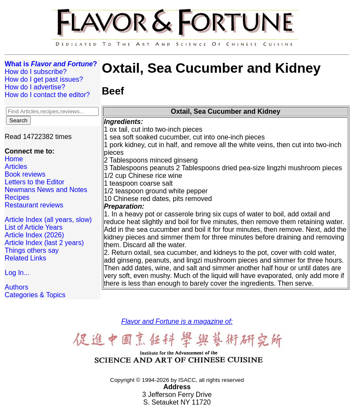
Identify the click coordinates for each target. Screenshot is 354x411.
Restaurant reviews (34, 205)
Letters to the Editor (35, 182)
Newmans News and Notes (46, 189)
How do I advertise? (35, 87)
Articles (16, 166)
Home (14, 159)
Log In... (17, 272)
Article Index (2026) (34, 235)
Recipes (17, 197)
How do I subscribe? (36, 71)
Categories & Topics (35, 295)
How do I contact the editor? (47, 94)
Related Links (25, 258)
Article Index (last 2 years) (44, 242)
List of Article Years (33, 227)
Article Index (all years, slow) (48, 219)
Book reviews (25, 174)
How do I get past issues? (44, 79)
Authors (16, 287)
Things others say (32, 250)
